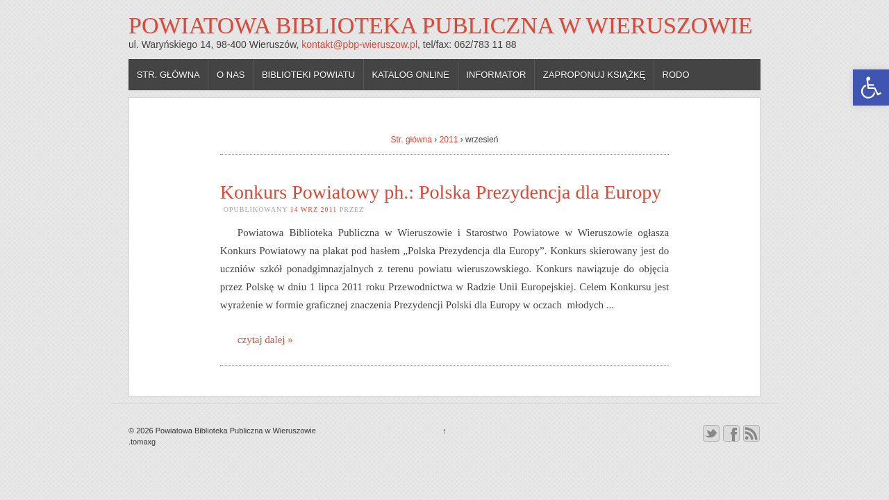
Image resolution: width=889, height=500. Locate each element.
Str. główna (168, 74)
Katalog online (410, 74)
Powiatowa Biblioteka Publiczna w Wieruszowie (440, 25)
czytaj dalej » (265, 339)
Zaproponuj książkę (594, 74)
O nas (230, 74)
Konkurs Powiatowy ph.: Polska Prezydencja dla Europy (440, 192)
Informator (496, 74)
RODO (676, 74)
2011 (449, 139)
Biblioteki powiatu (308, 74)
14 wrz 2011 (314, 209)
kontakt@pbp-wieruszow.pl (359, 44)
